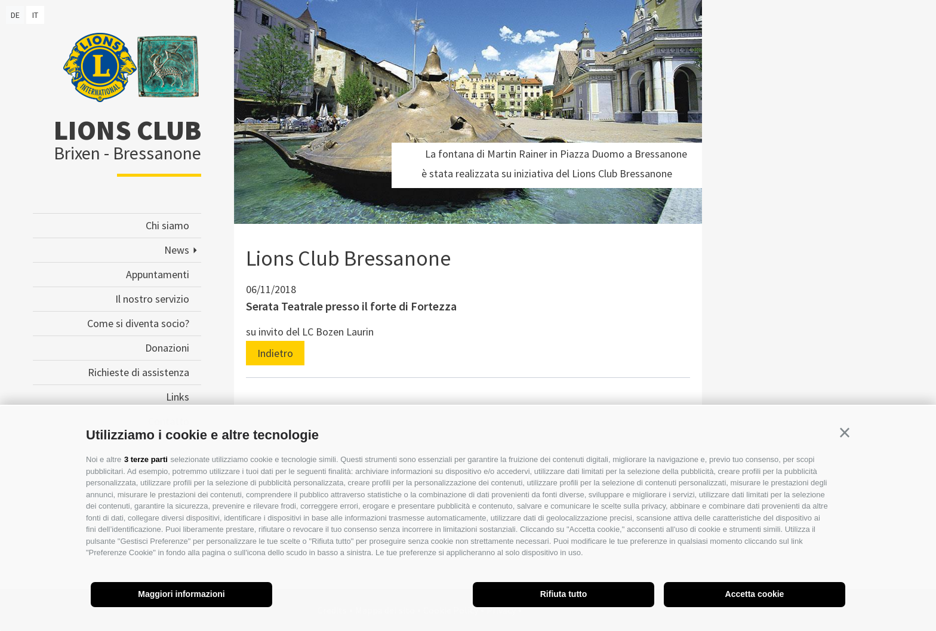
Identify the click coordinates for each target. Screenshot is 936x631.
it (35, 15)
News (176, 250)
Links (177, 397)
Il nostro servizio (152, 299)
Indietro (275, 353)
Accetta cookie (754, 594)
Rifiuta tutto (563, 594)
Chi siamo (167, 225)
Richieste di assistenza (138, 372)
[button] (844, 432)
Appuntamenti (157, 274)
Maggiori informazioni (181, 594)
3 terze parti (146, 459)
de (15, 15)
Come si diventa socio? (138, 323)
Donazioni (167, 348)
